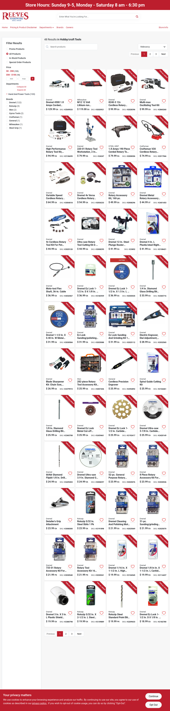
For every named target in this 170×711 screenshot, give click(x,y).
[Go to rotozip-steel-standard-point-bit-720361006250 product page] (122, 604)
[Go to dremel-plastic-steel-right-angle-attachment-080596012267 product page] (153, 232)
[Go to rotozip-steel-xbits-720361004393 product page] (90, 511)
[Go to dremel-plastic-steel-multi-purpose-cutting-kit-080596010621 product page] (153, 371)
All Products (15, 54)
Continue (153, 696)
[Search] (137, 16)
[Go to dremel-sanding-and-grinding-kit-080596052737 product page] (153, 511)
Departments (45, 27)
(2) (12, 110)
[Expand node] (7, 94)
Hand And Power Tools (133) (21, 94)
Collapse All (21, 87)
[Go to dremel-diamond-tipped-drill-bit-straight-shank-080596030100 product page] (59, 418)
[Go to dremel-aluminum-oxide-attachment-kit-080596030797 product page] (59, 371)
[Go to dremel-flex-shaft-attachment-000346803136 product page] (59, 278)
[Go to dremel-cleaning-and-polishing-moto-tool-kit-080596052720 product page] (122, 511)
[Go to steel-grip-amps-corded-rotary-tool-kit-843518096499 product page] (122, 138)
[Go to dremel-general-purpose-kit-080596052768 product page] (122, 464)
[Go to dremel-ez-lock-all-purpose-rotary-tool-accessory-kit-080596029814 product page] (122, 185)
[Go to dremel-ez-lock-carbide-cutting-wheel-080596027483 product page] (122, 418)
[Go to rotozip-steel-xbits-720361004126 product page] (90, 604)
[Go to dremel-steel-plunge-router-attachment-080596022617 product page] (122, 232)
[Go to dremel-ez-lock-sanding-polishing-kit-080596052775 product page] (90, 325)
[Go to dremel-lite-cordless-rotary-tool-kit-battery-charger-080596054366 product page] (59, 185)
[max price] (24, 79)
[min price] (11, 79)
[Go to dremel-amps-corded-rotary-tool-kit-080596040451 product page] (59, 92)
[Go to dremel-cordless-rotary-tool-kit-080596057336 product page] (122, 92)
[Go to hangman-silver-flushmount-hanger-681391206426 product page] (90, 278)
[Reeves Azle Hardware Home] (15, 16)
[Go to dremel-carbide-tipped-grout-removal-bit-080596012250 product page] (153, 558)
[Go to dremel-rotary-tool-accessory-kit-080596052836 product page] (90, 558)
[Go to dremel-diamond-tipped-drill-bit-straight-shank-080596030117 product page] (153, 278)
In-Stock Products (17, 58)
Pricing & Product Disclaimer (23, 27)
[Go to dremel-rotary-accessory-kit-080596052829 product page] (59, 558)
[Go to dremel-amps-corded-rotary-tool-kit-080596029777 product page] (59, 138)
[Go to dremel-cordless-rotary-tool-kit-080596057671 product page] (59, 232)
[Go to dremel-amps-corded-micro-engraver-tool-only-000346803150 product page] (153, 325)
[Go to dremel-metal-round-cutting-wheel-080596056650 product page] (59, 325)
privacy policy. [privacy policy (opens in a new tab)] (39, 703)
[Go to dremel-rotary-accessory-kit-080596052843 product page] (153, 464)
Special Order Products (20, 62)
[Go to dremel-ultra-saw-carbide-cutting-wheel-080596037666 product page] (153, 418)
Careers (69, 27)
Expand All (21, 90)
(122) (15, 102)
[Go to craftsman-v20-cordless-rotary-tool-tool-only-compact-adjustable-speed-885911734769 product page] (153, 138)
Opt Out (154, 704)
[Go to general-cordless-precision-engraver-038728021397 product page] (122, 371)
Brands (60, 27)
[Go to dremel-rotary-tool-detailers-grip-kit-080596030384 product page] (59, 511)
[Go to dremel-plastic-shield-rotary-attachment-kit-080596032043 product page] (59, 604)
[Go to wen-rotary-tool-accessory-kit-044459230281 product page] (90, 371)
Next (163, 54)
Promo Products (16, 49)
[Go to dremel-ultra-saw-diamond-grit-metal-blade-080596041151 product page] (90, 464)
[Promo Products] (7, 49)
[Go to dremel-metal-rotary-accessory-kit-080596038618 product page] (153, 185)
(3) (14, 106)
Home (5, 27)
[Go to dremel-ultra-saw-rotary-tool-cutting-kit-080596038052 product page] (90, 232)
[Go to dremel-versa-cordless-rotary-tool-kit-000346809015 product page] (90, 185)
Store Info (163, 27)
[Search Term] (98, 17)
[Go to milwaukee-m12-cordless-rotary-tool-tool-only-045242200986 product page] (90, 92)
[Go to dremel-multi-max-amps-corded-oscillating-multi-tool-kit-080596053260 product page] (153, 92)
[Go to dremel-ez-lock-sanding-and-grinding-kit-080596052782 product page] (122, 325)
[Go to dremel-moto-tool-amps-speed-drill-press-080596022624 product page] (90, 138)
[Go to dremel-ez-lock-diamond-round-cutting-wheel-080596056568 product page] (122, 278)
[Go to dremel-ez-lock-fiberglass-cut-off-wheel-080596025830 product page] (153, 604)
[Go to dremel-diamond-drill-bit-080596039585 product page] (59, 464)
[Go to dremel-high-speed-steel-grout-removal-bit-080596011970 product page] (122, 558)
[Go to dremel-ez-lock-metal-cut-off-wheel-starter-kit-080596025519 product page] (90, 418)
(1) (15, 117)
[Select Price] (32, 79)
